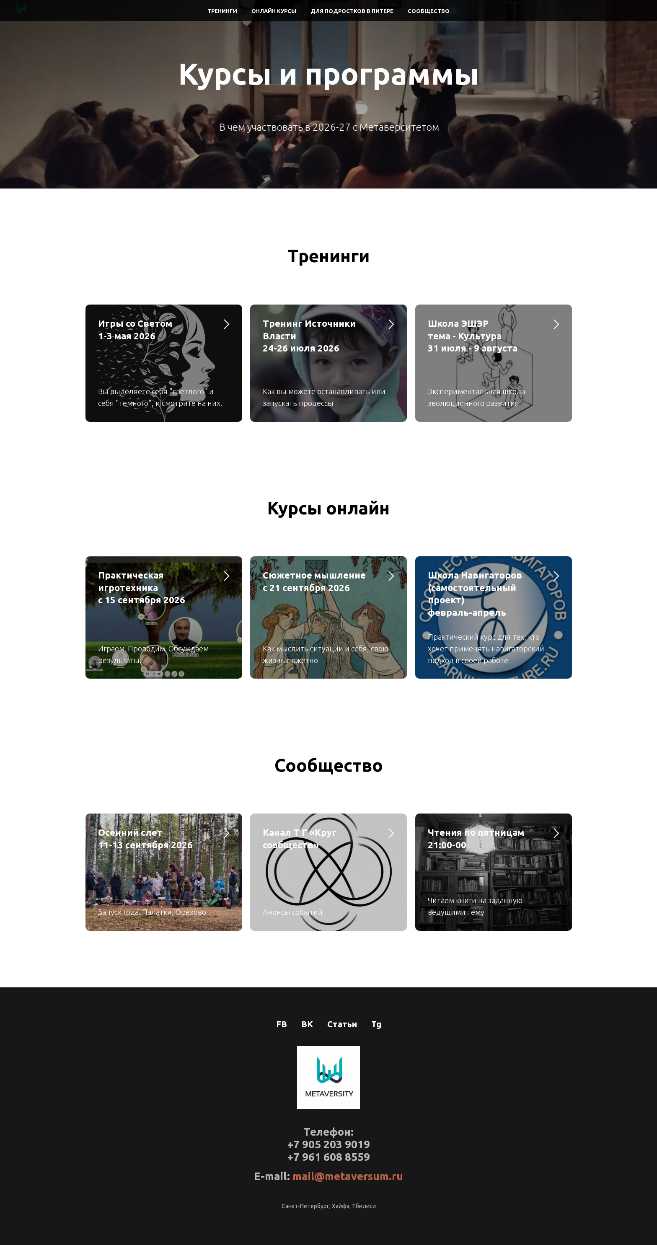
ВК (307, 1024)
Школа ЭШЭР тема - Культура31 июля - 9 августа (472, 335)
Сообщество (429, 11)
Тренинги (222, 11)
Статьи (342, 1024)
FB (281, 1024)
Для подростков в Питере (351, 11)
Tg (376, 1024)
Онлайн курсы (273, 11)
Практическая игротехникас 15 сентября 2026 (141, 587)
